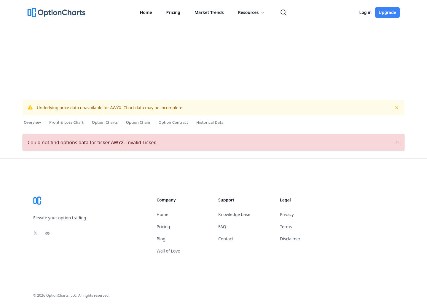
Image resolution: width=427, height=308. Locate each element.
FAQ (222, 226)
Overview (32, 122)
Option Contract (173, 122)
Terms (286, 226)
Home (146, 12)
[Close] (397, 142)
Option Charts (105, 122)
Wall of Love (168, 251)
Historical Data (210, 122)
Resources (252, 12)
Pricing (173, 12)
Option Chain (138, 122)
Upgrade (387, 12)
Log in (365, 12)
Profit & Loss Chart (66, 122)
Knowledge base (234, 214)
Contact (225, 239)
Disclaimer (290, 239)
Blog (161, 239)
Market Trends (209, 12)
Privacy (287, 214)
